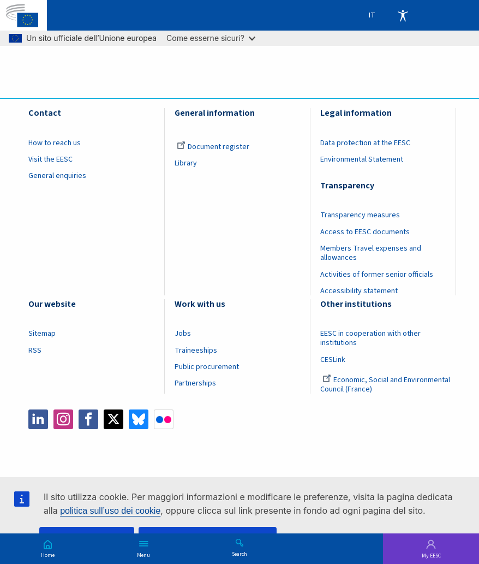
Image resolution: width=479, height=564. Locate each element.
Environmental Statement (361, 159)
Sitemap (42, 333)
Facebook (88, 419)
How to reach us (54, 143)
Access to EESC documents (365, 232)
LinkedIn (38, 419)
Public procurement (207, 366)
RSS (34, 350)
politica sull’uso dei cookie (110, 510)
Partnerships (195, 383)
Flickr (163, 419)
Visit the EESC (50, 159)
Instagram (63, 419)
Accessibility (402, 15)
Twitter (113, 419)
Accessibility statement (359, 291)
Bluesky (138, 419)
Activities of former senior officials (376, 274)
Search (239, 553)
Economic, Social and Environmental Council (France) (385, 385)
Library (186, 163)
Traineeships (196, 350)
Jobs (183, 333)
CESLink (332, 359)
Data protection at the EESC (365, 143)
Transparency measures (360, 215)
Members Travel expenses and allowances (370, 253)
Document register (213, 146)
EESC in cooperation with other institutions (370, 338)
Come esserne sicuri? (210, 38)
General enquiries (57, 175)
